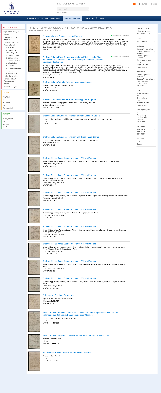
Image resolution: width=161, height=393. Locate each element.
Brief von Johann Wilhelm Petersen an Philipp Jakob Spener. (70, 99)
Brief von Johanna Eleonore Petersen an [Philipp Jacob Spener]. (71, 137)
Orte (4, 121)
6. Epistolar (10, 66)
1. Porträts (10, 48)
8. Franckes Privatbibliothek (12, 72)
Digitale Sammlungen (71, 3)
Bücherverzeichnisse (11, 42)
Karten (6, 84)
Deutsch (144, 4)
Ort (4, 105)
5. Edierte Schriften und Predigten (13, 62)
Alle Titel (6, 97)
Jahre (5, 127)
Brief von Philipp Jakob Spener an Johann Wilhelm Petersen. (70, 158)
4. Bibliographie (12, 58)
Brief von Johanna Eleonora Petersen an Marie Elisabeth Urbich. (71, 116)
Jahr (4, 100)
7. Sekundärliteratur (13, 68)
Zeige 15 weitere (142, 105)
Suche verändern (94, 18)
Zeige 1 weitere (142, 67)
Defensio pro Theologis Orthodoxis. (58, 295)
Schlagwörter (8, 118)
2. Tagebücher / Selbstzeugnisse (12, 51)
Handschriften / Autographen (43, 18)
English (154, 4)
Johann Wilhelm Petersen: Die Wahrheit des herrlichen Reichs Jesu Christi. (76, 335)
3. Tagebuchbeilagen (13, 55)
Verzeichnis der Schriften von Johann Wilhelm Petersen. (68, 352)
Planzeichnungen (10, 86)
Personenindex (8, 108)
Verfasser (6, 124)
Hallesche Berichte (11, 76)
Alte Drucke (8, 34)
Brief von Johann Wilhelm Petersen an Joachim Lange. (67, 82)
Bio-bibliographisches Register (12, 38)
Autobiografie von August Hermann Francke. (62, 36)
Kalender (6, 102)
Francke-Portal (9, 45)
